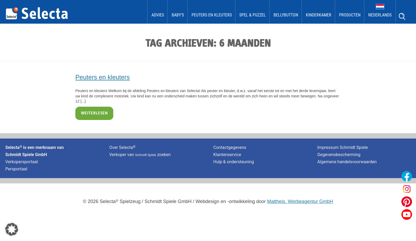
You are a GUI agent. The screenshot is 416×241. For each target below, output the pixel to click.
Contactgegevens (229, 147)
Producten (350, 15)
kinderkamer (318, 15)
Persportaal (16, 168)
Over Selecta (122, 147)
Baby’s (178, 15)
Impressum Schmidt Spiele (343, 147)
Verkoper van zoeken (140, 154)
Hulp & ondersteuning (233, 161)
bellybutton (286, 15)
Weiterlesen (94, 113)
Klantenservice (227, 154)
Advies (157, 15)
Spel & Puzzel (252, 15)
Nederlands (380, 15)
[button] (11, 229)
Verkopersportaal (21, 161)
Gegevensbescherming (339, 154)
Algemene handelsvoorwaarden (347, 161)
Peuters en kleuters (212, 15)
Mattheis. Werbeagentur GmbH (300, 201)
